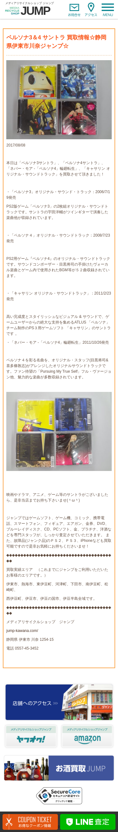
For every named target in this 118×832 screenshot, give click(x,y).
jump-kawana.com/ (22, 630)
